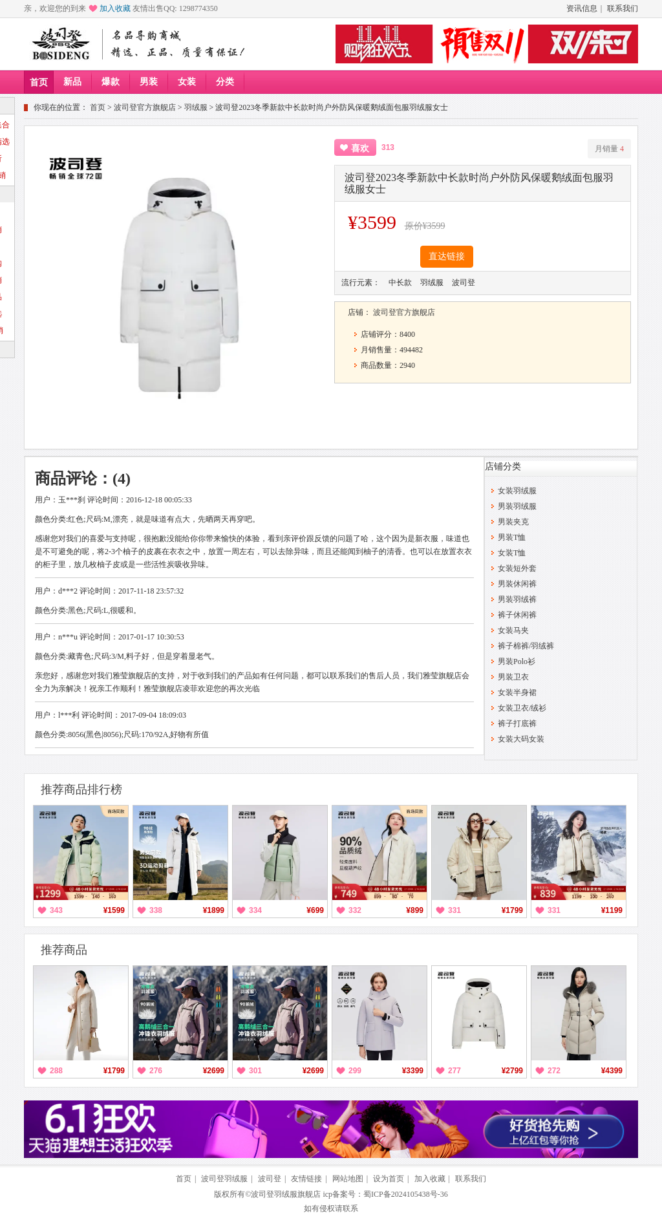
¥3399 (412, 1070)
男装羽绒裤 (517, 599)
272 (554, 1070)
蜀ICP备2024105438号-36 (405, 1194)
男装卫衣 (513, 676)
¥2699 (213, 1070)
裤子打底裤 (517, 723)
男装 (149, 82)
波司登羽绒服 (224, 1178)
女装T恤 (512, 552)
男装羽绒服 (517, 506)
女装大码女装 (521, 739)
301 (255, 1070)
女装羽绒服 (517, 490)
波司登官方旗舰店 (145, 107)
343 (56, 910)
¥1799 (512, 910)
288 (56, 1070)
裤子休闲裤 (517, 614)
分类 (225, 82)
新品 (72, 82)
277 (454, 1070)
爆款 (110, 82)
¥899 (414, 910)
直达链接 (447, 256)
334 (255, 910)
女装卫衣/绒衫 (522, 708)
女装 (187, 82)
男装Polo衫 (516, 661)
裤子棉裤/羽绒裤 (526, 645)
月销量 (609, 148)
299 (354, 1070)
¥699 (315, 910)
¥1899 (213, 910)
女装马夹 (513, 630)
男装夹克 (513, 521)
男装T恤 (512, 537)
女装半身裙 (517, 692)
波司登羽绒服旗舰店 (286, 1194)
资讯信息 (581, 8)
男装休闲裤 (517, 583)
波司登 (269, 1178)
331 (454, 910)
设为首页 (388, 1178)
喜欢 (360, 148)
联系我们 (622, 8)
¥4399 (612, 1070)
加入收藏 (115, 8)
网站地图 (347, 1178)
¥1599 (114, 910)
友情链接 (306, 1178)
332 (354, 910)
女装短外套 (517, 568)
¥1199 (612, 910)
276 (155, 1070)
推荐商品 (64, 949)
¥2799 (512, 1070)
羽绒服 (196, 107)
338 (155, 910)
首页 (39, 82)
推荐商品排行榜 (81, 789)
